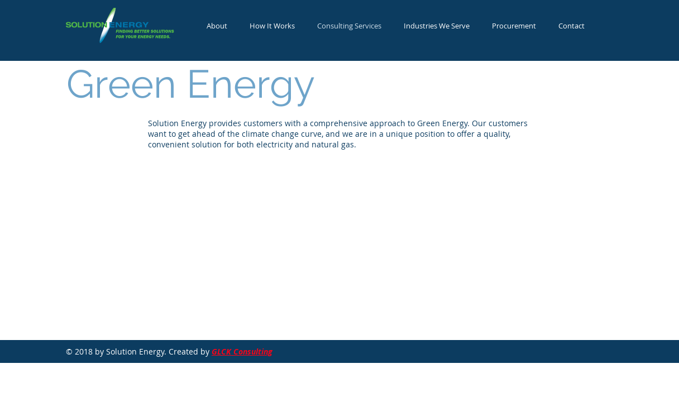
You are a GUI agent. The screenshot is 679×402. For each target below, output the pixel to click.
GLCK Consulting (242, 351)
